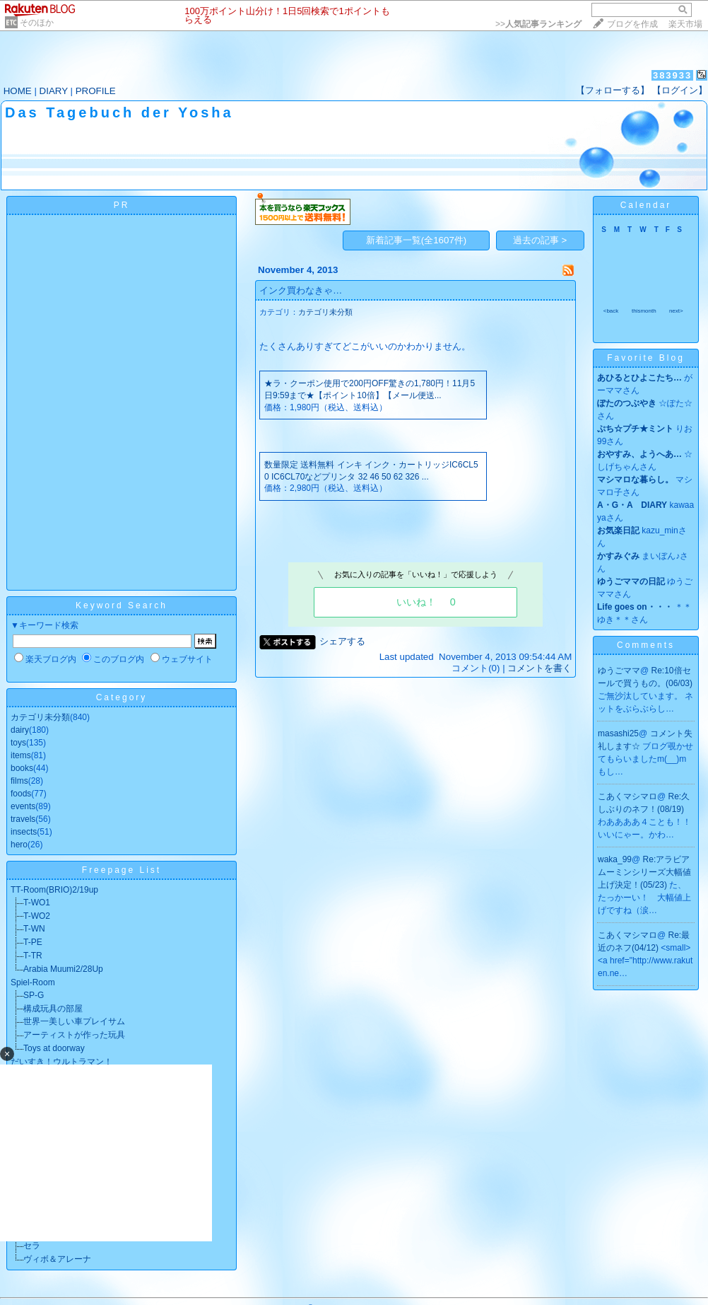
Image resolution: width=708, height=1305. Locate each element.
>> (538, 24)
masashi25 (618, 733)
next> (676, 311)
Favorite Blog (646, 358)
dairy (20, 730)
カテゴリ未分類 (40, 717)
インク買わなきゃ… (300, 290)
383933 (672, 75)
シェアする (342, 641)
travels (23, 819)
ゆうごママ (619, 670)
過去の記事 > (540, 240)
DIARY (54, 91)
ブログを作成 (632, 24)
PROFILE (96, 91)
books (22, 768)
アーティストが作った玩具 (74, 1035)
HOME (18, 91)
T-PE (32, 942)
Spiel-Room (33, 982)
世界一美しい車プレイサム (74, 1021)
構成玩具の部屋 (53, 1009)
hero (19, 844)
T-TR (32, 956)
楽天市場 (685, 24)
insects (24, 832)
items (21, 755)
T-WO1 (36, 902)
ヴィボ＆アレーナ (57, 1259)
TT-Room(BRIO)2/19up (54, 890)
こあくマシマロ (627, 796)
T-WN (34, 929)
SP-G (33, 995)
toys (18, 743)
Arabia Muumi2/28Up (63, 969)
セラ (31, 1246)
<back (611, 311)
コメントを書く (539, 668)
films (19, 781)
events (23, 806)
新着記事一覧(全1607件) (416, 240)
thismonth (644, 311)
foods (21, 794)
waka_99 (615, 859)
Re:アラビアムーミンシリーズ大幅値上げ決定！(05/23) (644, 872)
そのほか (37, 23)
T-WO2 (36, 916)
